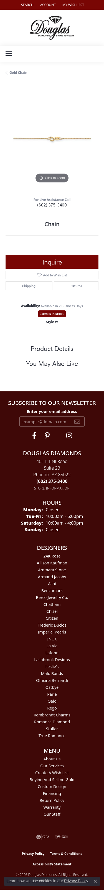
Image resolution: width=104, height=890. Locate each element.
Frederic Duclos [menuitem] (51, 625)
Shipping (28, 285)
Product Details (52, 348)
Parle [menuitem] (52, 694)
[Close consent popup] (95, 881)
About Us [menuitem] (52, 758)
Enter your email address (52, 411)
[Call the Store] (52, 481)
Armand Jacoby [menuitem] (52, 576)
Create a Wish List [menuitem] (52, 772)
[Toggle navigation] (9, 54)
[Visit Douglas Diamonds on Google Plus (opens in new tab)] (69, 435)
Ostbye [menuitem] (52, 687)
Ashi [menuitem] (52, 583)
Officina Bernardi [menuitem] (52, 680)
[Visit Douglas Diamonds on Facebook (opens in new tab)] (34, 435)
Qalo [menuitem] (52, 701)
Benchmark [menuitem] (52, 590)
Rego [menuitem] (52, 708)
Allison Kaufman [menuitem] (52, 563)
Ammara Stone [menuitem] (52, 569)
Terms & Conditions (66, 853)
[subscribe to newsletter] (77, 421)
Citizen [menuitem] (52, 618)
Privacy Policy (33, 853)
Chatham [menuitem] (52, 604)
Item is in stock (52, 314)
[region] (52, 138)
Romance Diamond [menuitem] (52, 721)
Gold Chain (18, 72)
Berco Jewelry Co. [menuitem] (52, 597)
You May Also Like (52, 363)
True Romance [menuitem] (52, 735)
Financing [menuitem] (52, 793)
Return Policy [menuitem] (52, 800)
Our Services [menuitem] (52, 765)
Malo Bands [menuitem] (52, 673)
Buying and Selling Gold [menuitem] (52, 779)
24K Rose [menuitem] (52, 556)
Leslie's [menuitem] (52, 666)
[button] (27, 5)
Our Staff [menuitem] (52, 814)
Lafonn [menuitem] (52, 652)
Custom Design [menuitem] (52, 786)
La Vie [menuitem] (52, 645)
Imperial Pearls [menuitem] (52, 632)
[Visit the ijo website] (61, 837)
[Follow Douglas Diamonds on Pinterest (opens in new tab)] (47, 435)
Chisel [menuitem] (51, 611)
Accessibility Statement (51, 864)
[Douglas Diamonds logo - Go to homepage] (52, 27)
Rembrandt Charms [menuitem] (52, 715)
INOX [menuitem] (52, 639)
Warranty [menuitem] (51, 807)
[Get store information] (52, 488)
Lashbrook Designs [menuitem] (52, 659)
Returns (76, 285)
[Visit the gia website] (43, 837)
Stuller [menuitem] (52, 728)
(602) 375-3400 (52, 204)
